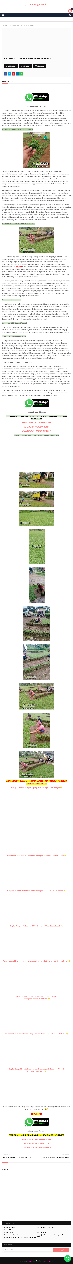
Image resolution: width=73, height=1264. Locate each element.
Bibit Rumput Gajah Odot (12, 1235)
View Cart (26, 66)
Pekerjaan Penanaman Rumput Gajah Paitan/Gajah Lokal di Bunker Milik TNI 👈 (36, 1034)
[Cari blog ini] (28, 1250)
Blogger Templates (47, 1261)
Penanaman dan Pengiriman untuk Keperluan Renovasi (36, 996)
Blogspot (29, 1261)
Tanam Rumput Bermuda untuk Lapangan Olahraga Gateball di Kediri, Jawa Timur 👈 (36, 961)
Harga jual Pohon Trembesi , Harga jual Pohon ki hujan (52, 1236)
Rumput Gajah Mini (10, 1227)
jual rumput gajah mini (36, 4)
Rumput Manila (9, 1230)
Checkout (39, 66)
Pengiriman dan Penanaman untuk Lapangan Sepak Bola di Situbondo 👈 (36, 891)
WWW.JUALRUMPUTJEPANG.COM (36, 427)
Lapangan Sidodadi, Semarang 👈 (36, 999)
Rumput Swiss (8, 1232)
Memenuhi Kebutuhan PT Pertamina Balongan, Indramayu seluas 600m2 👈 (36, 856)
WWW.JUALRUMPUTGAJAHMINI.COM (36, 431)
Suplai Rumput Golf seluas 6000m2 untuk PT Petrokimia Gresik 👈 (36, 926)
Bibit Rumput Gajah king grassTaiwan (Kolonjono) (20, 1237)
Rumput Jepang (42, 1232)
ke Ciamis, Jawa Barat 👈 (36, 1071)
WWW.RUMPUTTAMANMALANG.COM (36, 423)
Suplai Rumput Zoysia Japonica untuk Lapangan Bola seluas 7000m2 (36, 1069)
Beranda (4, 25)
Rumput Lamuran (42, 1230)
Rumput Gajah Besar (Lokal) (46, 1227)
